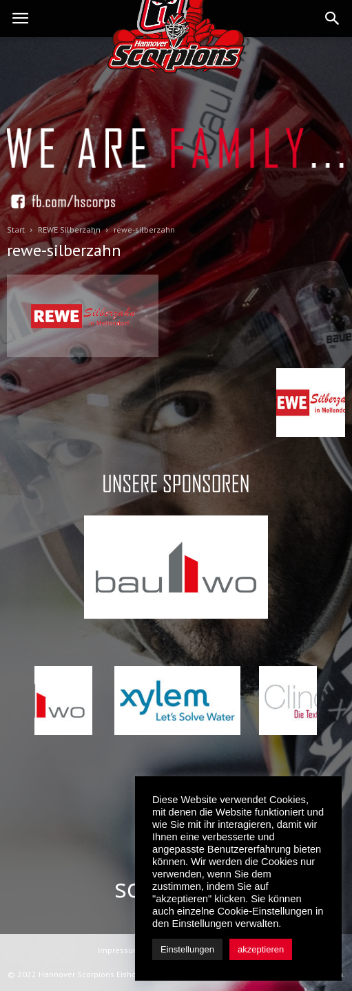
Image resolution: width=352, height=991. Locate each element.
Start (16, 229)
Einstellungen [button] (187, 949)
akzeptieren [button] (261, 949)
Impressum (119, 950)
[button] (332, 18)
